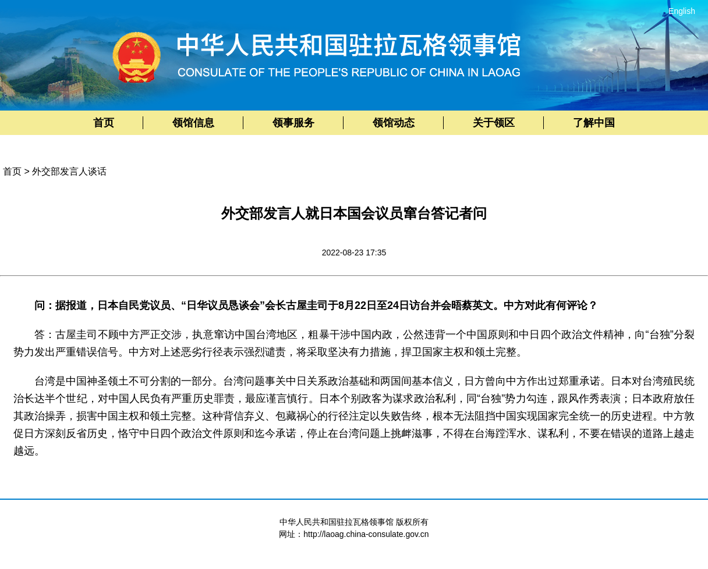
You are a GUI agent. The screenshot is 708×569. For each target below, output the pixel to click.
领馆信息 (193, 123)
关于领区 (494, 123)
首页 (103, 123)
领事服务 (293, 123)
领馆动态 (394, 123)
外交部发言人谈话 (69, 171)
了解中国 (594, 123)
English (681, 11)
